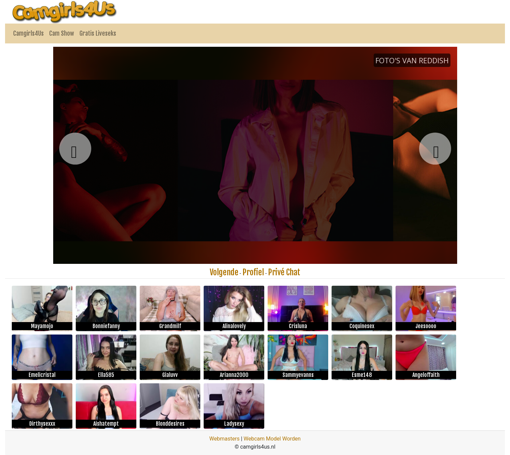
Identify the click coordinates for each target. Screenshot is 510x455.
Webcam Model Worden (272, 438)
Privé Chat (284, 272)
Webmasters (224, 438)
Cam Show (61, 33)
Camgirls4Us (28, 33)
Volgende (224, 272)
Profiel (253, 272)
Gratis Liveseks (97, 33)
